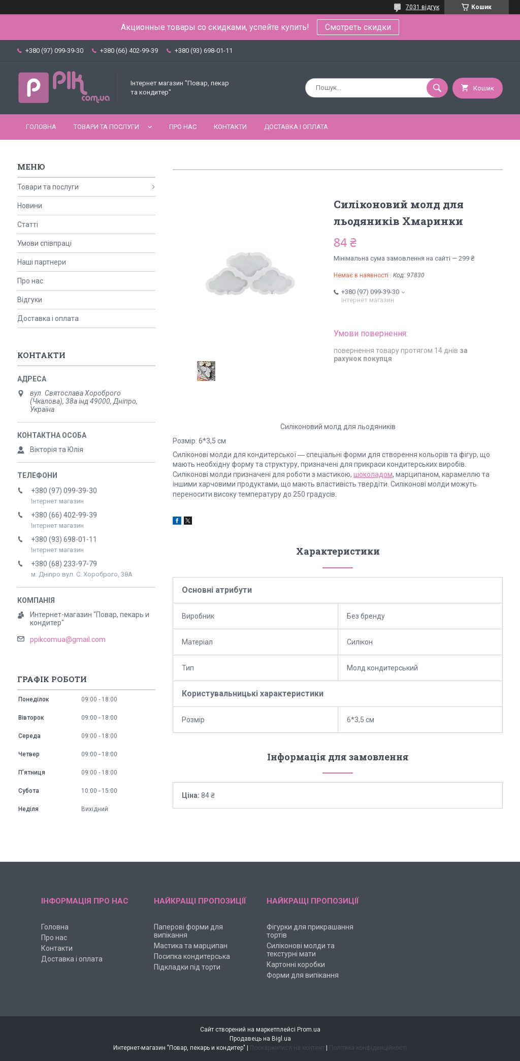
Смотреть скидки (358, 27)
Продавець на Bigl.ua (260, 1038)
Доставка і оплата (296, 127)
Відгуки (29, 300)
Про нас (183, 127)
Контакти (230, 127)
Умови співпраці (44, 243)
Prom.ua (308, 1029)
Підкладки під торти (187, 967)
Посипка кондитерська (192, 956)
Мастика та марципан (191, 946)
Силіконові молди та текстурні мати (301, 950)
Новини (29, 206)
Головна (41, 127)
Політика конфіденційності (368, 1047)
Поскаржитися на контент (287, 1047)
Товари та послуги (106, 127)
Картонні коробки (296, 964)
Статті (27, 224)
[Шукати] (437, 88)
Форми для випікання (303, 975)
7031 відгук (422, 7)
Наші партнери (41, 262)
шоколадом (373, 474)
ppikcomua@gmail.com (68, 639)
